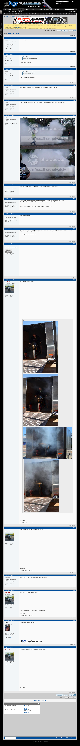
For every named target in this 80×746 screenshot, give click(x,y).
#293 (74, 527)
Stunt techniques (19, 16)
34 (10, 637)
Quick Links (20, 11)
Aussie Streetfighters (65, 737)
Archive (71, 737)
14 (73, 30)
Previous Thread (37, 700)
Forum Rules (26, 712)
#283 (74, 69)
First (64, 30)
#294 (74, 575)
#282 (74, 54)
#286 (74, 115)
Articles (14, 9)
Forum (20, 9)
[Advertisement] (40, 718)
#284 (74, 85)
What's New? (8, 9)
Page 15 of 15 (59, 30)
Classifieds (39, 9)
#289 (74, 213)
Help (73, 1)
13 (71, 30)
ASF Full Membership (48, 9)
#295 (74, 590)
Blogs (27, 9)
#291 (74, 243)
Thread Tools (72, 35)
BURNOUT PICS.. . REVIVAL (13, 33)
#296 (74, 620)
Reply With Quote (71, 51)
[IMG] (25, 708)
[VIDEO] (25, 709)
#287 (74, 184)
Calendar (8, 11)
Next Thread (43, 700)
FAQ (5, 11)
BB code (25, 705)
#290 (74, 228)
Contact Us (58, 737)
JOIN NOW (56, 9)
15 (74, 30)
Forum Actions (13, 11)
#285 (74, 100)
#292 (74, 279)
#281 (74, 37)
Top (74, 697)
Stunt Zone (12, 16)
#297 (74, 647)
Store (33, 9)
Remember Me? (59, 3)
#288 (74, 198)
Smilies (25, 706)
